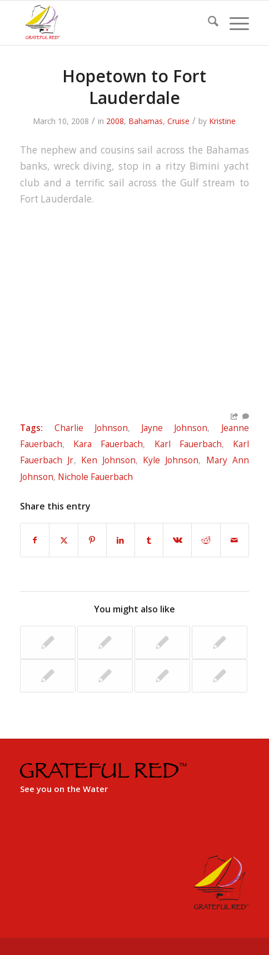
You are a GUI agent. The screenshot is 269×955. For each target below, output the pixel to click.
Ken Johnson (108, 460)
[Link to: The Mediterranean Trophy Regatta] (105, 642)
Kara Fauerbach (108, 444)
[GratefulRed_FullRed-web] (111, 23)
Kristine (222, 121)
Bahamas (145, 121)
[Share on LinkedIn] (120, 540)
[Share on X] (63, 540)
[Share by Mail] (234, 540)
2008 (115, 121)
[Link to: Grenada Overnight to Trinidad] (219, 642)
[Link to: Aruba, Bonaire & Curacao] (48, 642)
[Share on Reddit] (206, 540)
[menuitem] (207, 23)
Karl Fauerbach (188, 444)
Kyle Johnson (170, 460)
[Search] (207, 23)
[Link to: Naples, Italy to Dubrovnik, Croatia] (162, 675)
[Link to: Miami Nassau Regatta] (48, 675)
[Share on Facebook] (35, 540)
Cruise (178, 121)
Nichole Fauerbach (95, 477)
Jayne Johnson (174, 428)
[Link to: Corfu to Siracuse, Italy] (162, 642)
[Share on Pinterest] (92, 540)
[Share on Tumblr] (149, 540)
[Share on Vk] (177, 540)
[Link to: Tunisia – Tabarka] (105, 675)
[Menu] (233, 23)
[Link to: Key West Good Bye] (219, 675)
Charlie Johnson (91, 428)
